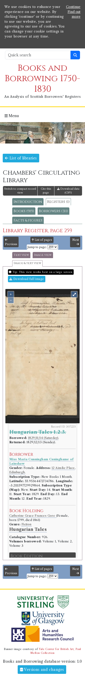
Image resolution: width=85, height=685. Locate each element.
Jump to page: (37, 247)
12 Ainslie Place (63, 468)
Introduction (28, 201)
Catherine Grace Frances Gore (32, 515)
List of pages (42, 240)
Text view (21, 255)
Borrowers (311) (53, 211)
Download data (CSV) (68, 190)
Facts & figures (28, 220)
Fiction (27, 524)
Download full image (26, 279)
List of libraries (21, 158)
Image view (43, 255)
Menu (12, 116)
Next (75, 242)
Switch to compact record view (20, 190)
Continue (73, 7)
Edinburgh (17, 472)
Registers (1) (58, 201)
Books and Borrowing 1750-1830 (42, 78)
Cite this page (46, 190)
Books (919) (24, 211)
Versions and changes (42, 669)
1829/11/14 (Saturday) (43, 438)
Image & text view (27, 263)
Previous (11, 242)
